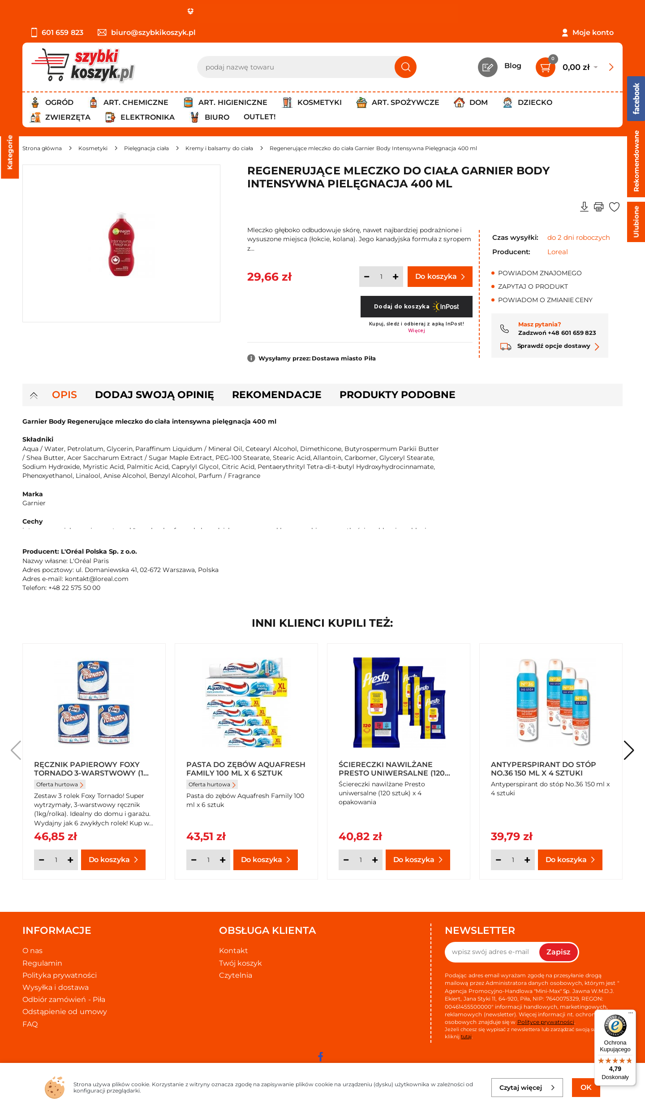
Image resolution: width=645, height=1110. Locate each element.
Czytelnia (235, 975)
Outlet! (259, 117)
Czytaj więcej (527, 1088)
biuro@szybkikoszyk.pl (147, 32)
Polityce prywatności (545, 1022)
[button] (629, 750)
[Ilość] (381, 276)
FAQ (30, 1024)
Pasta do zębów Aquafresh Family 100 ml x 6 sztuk (245, 768)
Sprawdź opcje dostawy (549, 345)
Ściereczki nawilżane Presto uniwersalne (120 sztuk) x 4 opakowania (392, 768)
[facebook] (320, 1057)
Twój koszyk (240, 963)
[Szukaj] (406, 67)
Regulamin (42, 963)
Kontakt (233, 950)
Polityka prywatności (59, 975)
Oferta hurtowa (59, 784)
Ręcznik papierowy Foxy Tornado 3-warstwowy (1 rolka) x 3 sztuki (88, 768)
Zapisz (558, 952)
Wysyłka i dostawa (55, 987)
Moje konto (593, 32)
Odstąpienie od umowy (64, 1011)
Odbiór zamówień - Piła (63, 999)
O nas (32, 950)
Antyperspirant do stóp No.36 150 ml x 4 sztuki (543, 768)
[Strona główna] (42, 148)
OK (586, 1087)
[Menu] (630, 1015)
